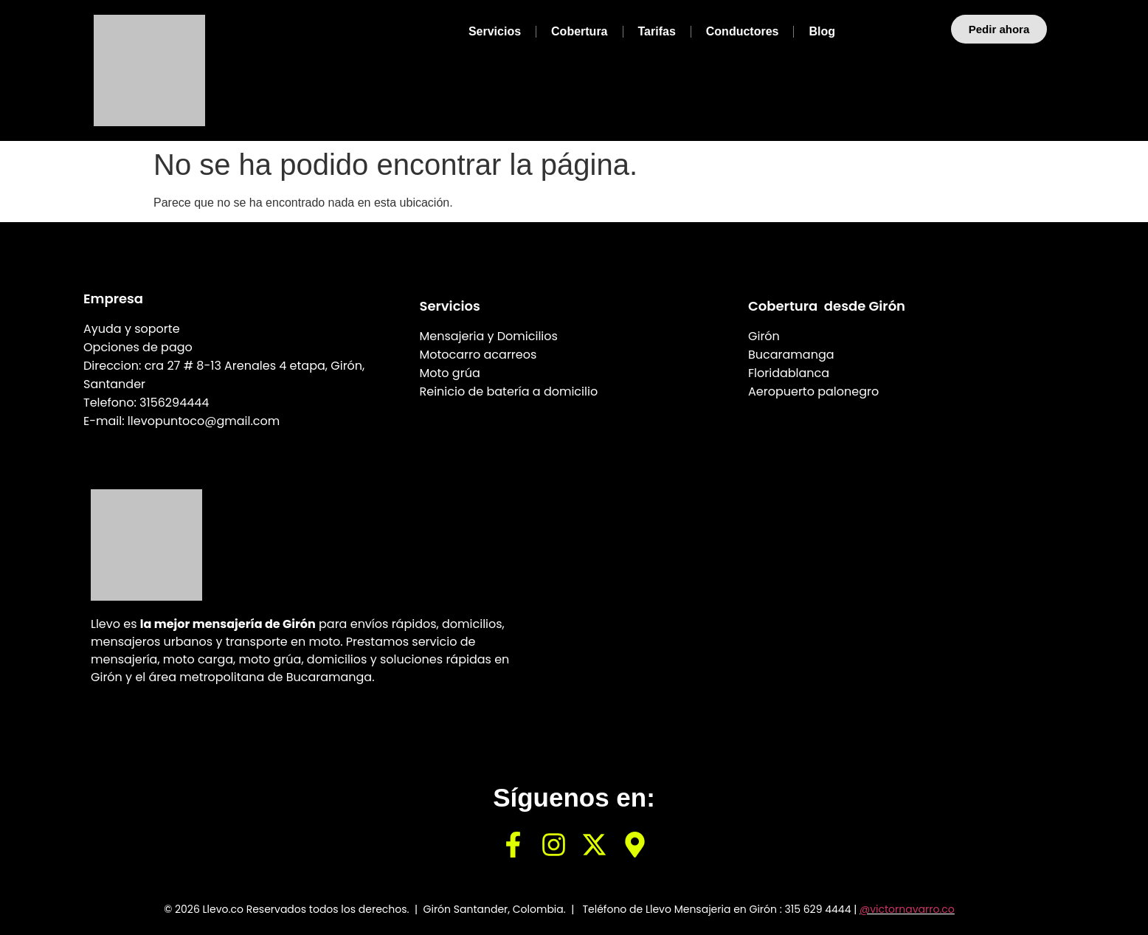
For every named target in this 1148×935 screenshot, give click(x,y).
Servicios (494, 31)
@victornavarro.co (907, 909)
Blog (822, 31)
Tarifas (657, 31)
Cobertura (579, 31)
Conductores (742, 31)
